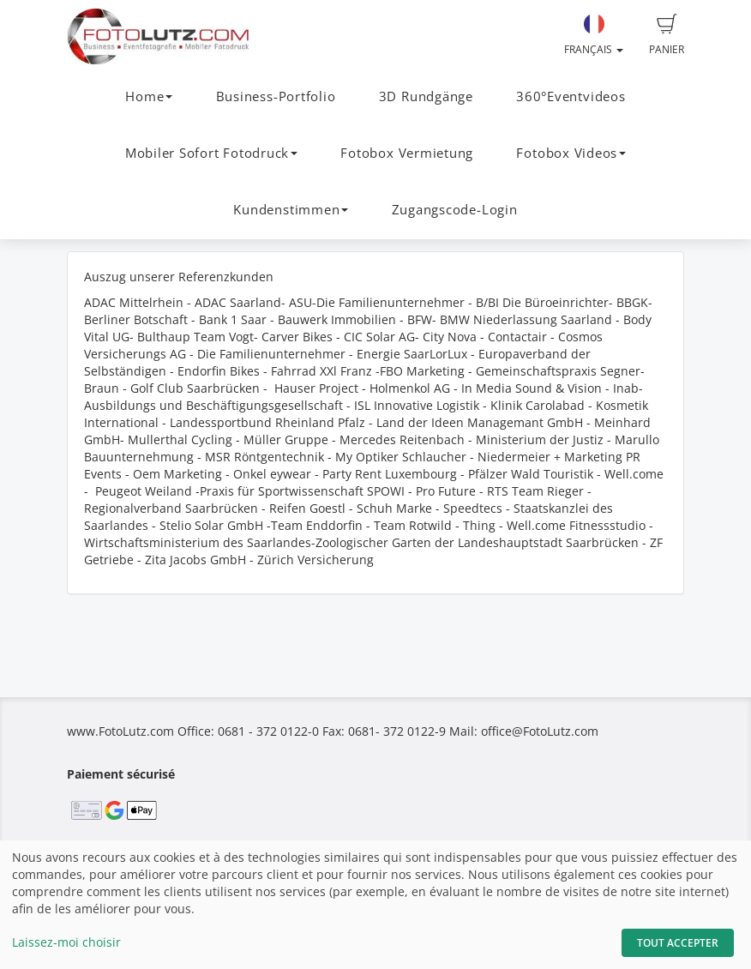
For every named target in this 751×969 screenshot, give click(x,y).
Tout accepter (677, 943)
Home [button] (148, 96)
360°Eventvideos (571, 96)
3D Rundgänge (426, 96)
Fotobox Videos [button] (571, 153)
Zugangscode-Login (455, 210)
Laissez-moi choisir (66, 942)
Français (593, 35)
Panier (666, 35)
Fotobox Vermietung (406, 153)
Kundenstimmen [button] (290, 210)
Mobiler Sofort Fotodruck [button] (211, 153)
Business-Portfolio (276, 96)
